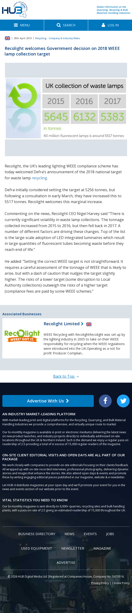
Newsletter (72, 548)
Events (90, 533)
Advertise (66, 562)
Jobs (110, 533)
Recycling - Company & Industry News (57, 38)
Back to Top (66, 376)
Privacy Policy (100, 583)
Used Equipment (36, 548)
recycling (39, 177)
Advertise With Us (48, 401)
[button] (22, 25)
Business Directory (36, 533)
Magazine (102, 548)
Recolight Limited (62, 323)
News (69, 533)
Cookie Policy (121, 583)
